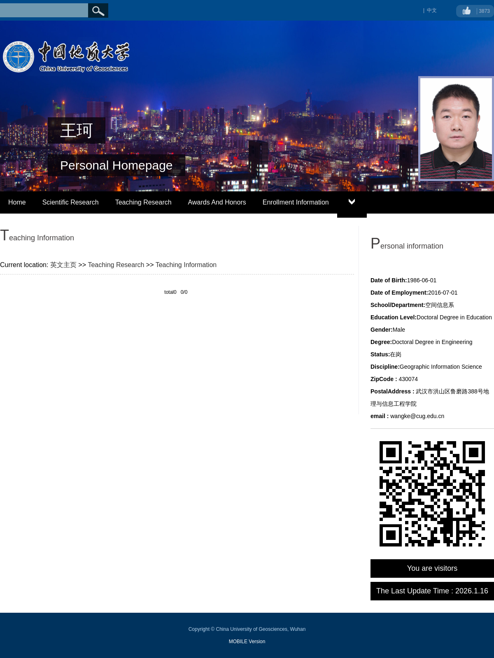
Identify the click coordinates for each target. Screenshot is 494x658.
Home (17, 202)
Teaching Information (186, 264)
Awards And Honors (217, 202)
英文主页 (63, 264)
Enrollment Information (296, 202)
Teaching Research (143, 202)
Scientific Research (70, 202)
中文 (432, 10)
